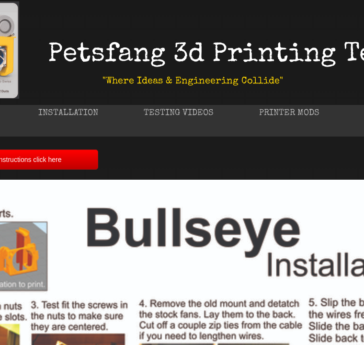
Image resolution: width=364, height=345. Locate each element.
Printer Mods (289, 113)
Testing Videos (179, 113)
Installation (68, 113)
